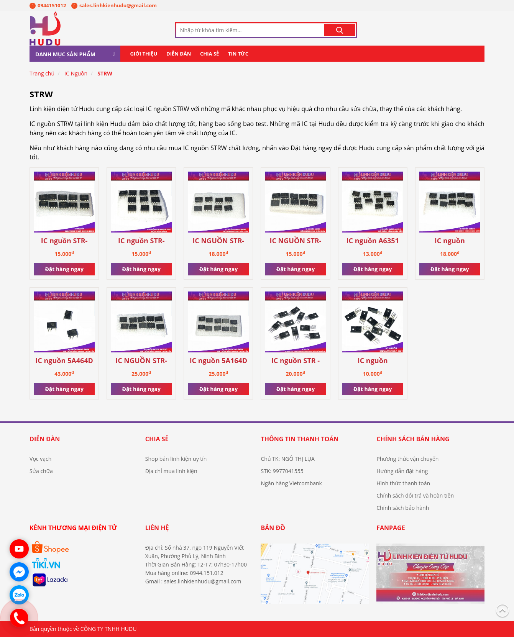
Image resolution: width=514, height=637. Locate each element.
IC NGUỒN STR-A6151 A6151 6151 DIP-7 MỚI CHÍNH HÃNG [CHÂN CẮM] (295, 241)
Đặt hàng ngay (64, 269)
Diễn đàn (178, 53)
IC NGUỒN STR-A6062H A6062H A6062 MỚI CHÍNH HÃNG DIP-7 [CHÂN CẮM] (218, 241)
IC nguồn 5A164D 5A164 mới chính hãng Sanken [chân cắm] (219, 361)
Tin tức (238, 53)
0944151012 (48, 5)
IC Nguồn (75, 73)
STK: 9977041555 (282, 471)
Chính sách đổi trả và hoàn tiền (415, 495)
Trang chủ (42, 73)
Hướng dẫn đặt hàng (402, 471)
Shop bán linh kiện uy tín (176, 458)
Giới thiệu (143, 53)
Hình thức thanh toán (403, 483)
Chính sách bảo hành (402, 507)
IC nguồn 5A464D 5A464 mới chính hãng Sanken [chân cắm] (64, 361)
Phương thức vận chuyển (407, 458)
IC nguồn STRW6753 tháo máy (372, 361)
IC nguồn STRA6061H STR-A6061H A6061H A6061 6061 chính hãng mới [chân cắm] (449, 241)
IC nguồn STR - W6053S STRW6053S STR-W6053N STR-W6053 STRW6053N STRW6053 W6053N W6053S (296, 361)
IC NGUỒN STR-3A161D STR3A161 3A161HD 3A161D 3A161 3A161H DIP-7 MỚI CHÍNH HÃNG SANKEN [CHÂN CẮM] (141, 361)
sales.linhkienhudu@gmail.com (114, 5)
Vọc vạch (40, 458)
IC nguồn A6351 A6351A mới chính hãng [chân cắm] (372, 241)
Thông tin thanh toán (299, 439)
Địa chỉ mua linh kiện (171, 471)
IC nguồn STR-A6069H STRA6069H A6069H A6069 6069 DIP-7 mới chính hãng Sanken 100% (64, 241)
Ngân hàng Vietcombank (291, 483)
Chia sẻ (209, 53)
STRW (104, 73)
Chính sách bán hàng (412, 439)
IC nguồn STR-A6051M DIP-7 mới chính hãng (141, 241)
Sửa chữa (41, 471)
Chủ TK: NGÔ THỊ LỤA (287, 458)
